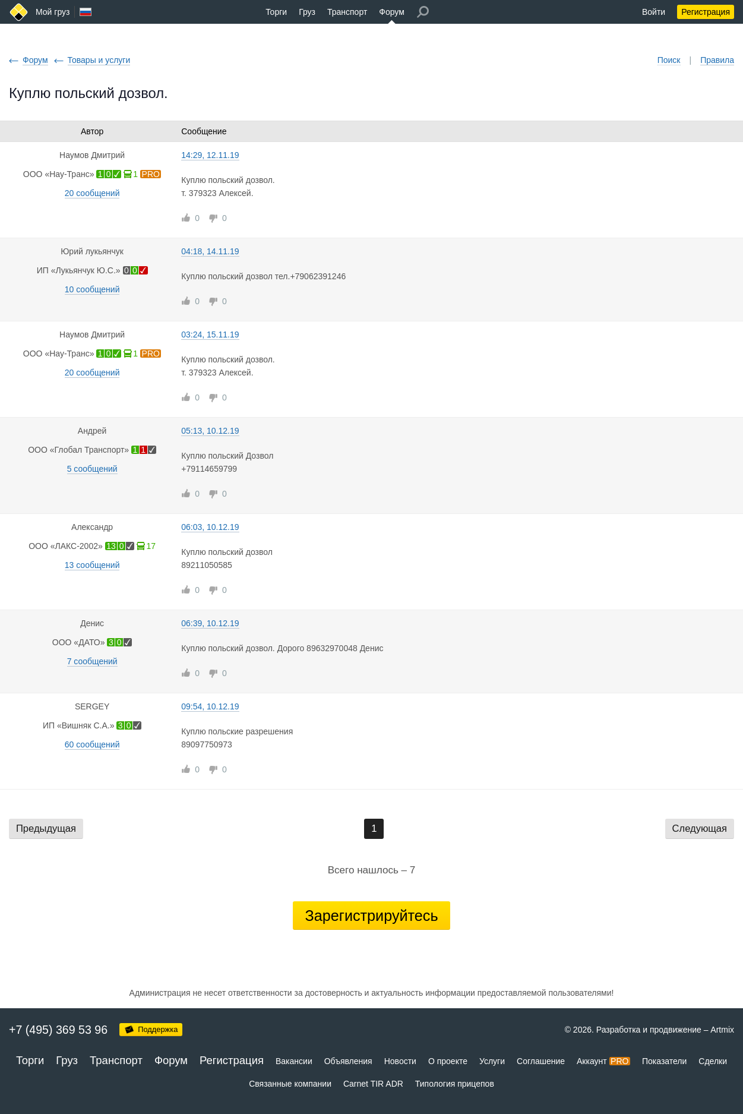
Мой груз (52, 12)
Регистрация (705, 12)
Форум (391, 12)
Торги (276, 12)
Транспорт (347, 12)
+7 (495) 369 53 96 (58, 1029)
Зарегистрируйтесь (371, 915)
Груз (307, 12)
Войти (653, 12)
